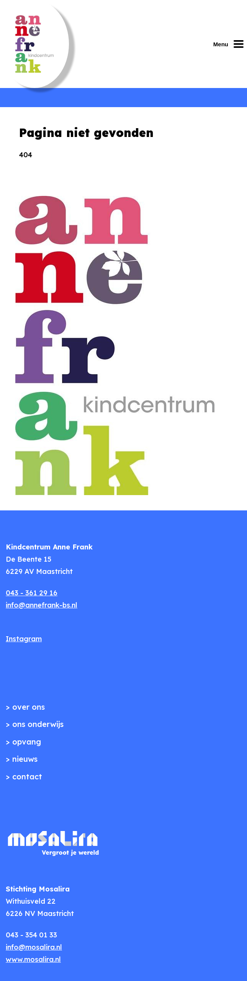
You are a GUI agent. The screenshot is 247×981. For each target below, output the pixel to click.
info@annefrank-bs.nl (41, 605)
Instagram (24, 638)
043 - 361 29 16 (31, 592)
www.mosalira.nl (33, 959)
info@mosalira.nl (34, 947)
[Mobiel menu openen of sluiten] (230, 44)
